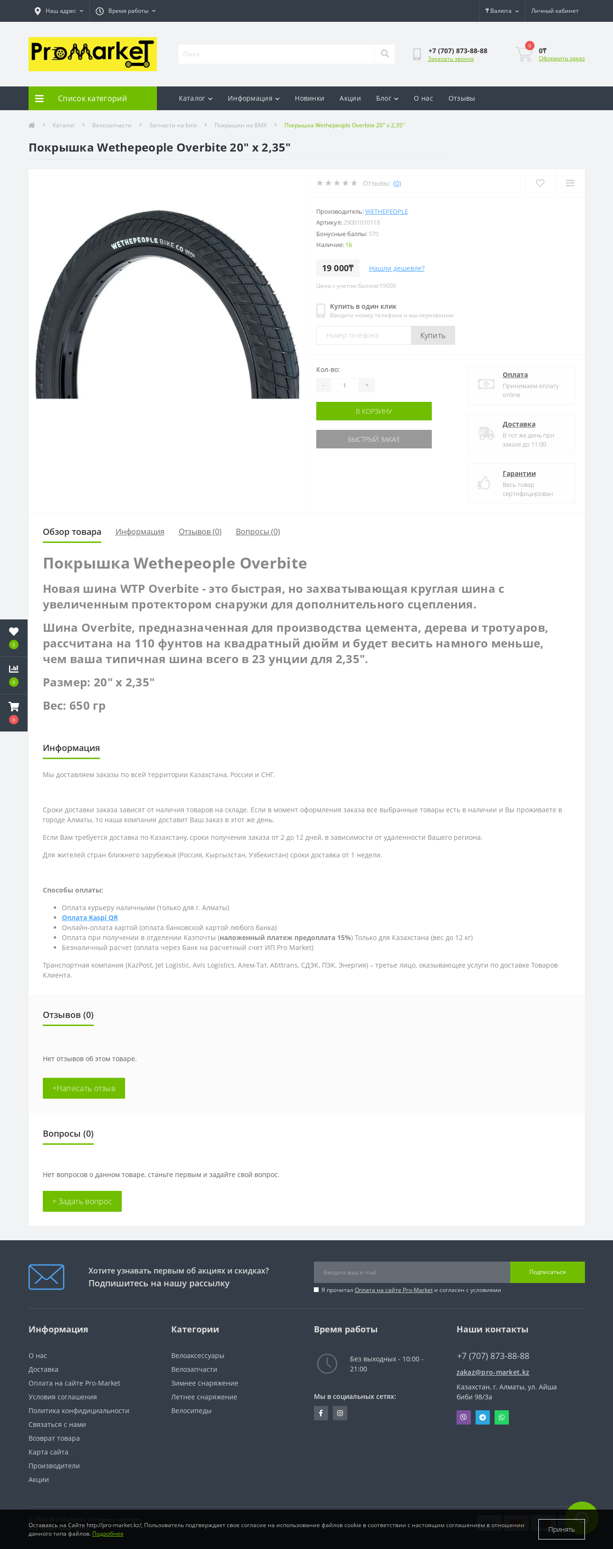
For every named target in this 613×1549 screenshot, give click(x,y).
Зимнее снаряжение (204, 1382)
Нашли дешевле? (397, 268)
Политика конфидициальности (79, 1410)
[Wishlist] (540, 183)
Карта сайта (48, 1451)
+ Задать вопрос (82, 1201)
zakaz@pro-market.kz (493, 1372)
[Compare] (570, 183)
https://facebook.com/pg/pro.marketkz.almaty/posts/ (321, 1413)
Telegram (482, 1417)
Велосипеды (191, 1410)
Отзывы (462, 98)
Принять (561, 1529)
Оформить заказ (562, 58)
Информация (254, 98)
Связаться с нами (57, 1424)
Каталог (196, 98)
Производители (54, 1465)
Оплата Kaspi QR (90, 917)
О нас (423, 98)
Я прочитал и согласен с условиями (411, 1290)
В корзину (374, 411)
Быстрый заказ (373, 439)
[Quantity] (345, 385)
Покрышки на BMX (240, 125)
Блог (387, 98)
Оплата (515, 374)
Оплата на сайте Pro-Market (394, 1290)
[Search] (385, 54)
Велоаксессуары (197, 1355)
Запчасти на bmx (173, 125)
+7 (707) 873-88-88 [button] (493, 1355)
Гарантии (519, 473)
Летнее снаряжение (204, 1396)
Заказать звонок (451, 59)
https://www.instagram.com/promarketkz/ (340, 1413)
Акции (350, 98)
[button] (14, 713)
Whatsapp (502, 1417)
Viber (463, 1417)
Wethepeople (386, 211)
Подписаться (547, 1272)
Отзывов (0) (200, 531)
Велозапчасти (112, 125)
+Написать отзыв (84, 1088)
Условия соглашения (63, 1396)
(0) (397, 183)
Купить (433, 335)
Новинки (309, 98)
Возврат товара (54, 1438)
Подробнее (108, 1534)
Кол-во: (328, 369)
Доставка (519, 423)
